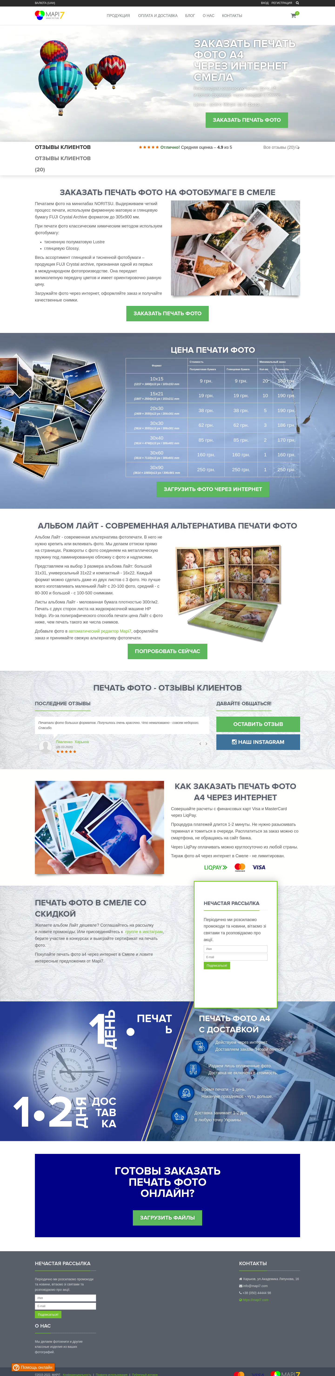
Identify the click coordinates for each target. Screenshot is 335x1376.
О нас (208, 16)
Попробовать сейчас (167, 651)
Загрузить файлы (167, 1217)
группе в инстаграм (143, 931)
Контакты (232, 16)
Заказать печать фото (247, 120)
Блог (190, 16)
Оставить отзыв (258, 724)
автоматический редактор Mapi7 (100, 631)
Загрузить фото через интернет (213, 489)
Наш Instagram (258, 742)
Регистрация (281, 3)
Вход (264, 3)
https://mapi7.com (253, 1300)
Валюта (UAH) (45, 3)
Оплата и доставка (158, 16)
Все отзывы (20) (281, 147)
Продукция (118, 16)
